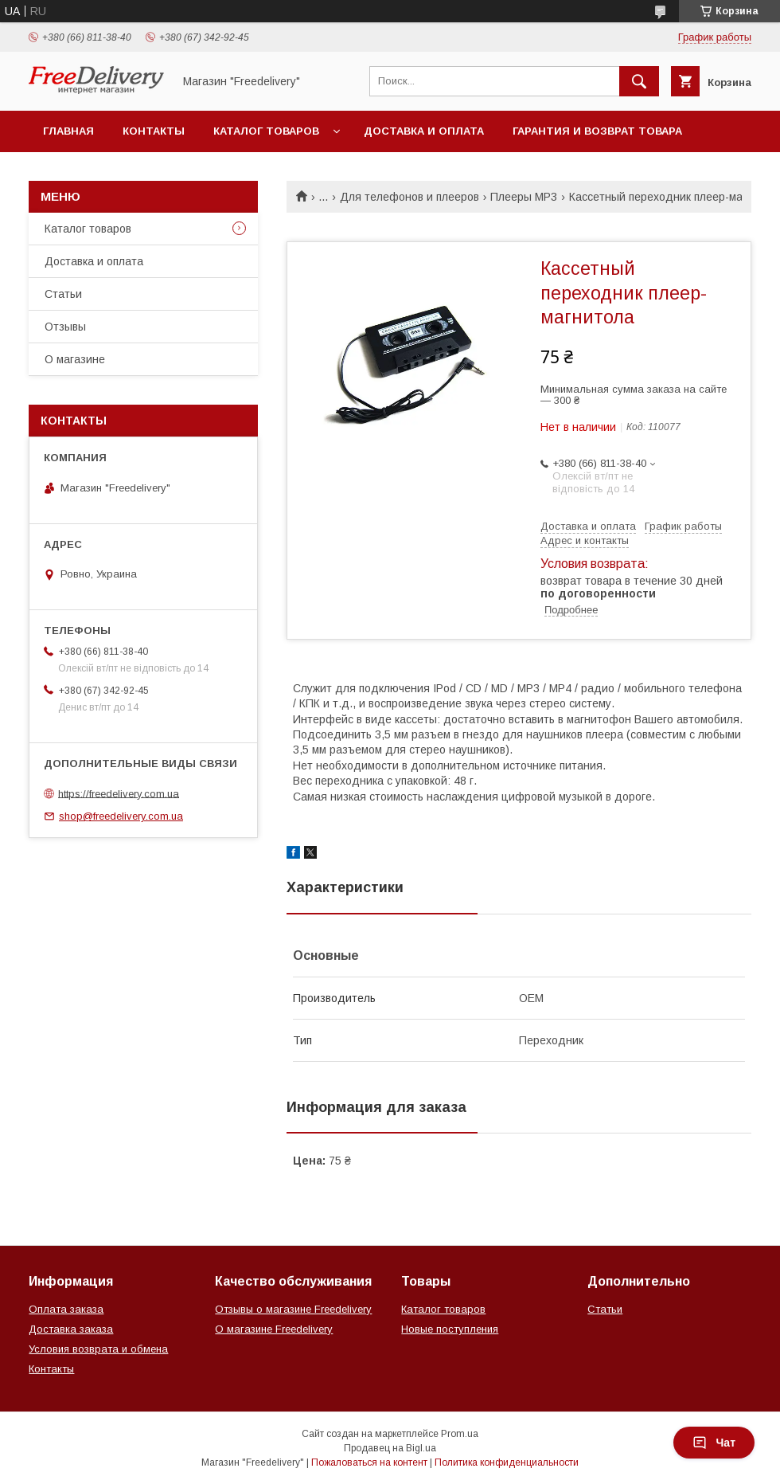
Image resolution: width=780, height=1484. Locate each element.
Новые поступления (449, 1329)
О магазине (75, 359)
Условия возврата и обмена (98, 1349)
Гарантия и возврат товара (597, 131)
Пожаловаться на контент (369, 1462)
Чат (713, 1442)
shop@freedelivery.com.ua (121, 816)
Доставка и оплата (424, 131)
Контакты (154, 131)
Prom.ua (459, 1433)
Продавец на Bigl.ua (390, 1448)
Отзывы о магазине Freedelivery (293, 1309)
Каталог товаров (266, 131)
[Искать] (639, 81)
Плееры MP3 (523, 196)
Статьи (63, 294)
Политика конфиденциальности (507, 1462)
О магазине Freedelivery (274, 1329)
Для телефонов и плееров (409, 196)
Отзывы (65, 326)
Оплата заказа (66, 1309)
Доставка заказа (71, 1329)
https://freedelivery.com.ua (118, 793)
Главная (68, 131)
